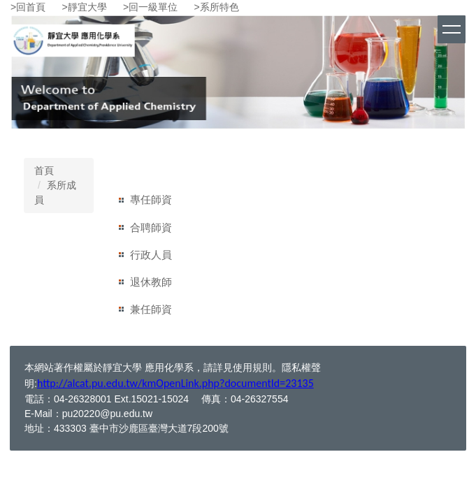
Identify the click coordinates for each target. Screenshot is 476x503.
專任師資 (151, 199)
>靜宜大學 (84, 7)
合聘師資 (151, 227)
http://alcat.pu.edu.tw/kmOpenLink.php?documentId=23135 (175, 383)
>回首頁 (27, 7)
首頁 (44, 170)
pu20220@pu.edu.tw (107, 413)
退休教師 (151, 282)
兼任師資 (151, 309)
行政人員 (151, 255)
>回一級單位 (150, 7)
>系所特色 (216, 7)
